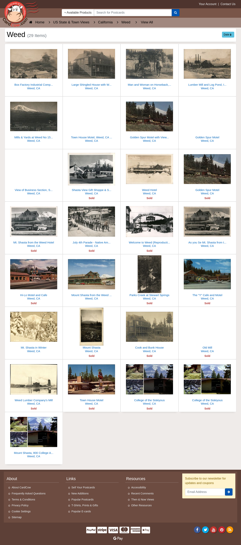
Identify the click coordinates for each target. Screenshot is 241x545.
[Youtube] (214, 529)
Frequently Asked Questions (29, 493)
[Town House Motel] (91, 383)
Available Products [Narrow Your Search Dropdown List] (78, 12)
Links (71, 478)
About (12, 478)
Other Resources (141, 505)
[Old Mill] (207, 331)
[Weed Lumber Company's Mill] (34, 383)
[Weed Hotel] (149, 173)
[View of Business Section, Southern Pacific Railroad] (34, 173)
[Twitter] (205, 529)
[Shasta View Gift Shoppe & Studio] (91, 173)
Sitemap (17, 517)
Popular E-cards (81, 511)
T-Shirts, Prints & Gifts (85, 505)
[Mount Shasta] (91, 331)
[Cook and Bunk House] (149, 331)
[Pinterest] (222, 529)
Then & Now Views (142, 499)
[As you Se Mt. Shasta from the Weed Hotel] (207, 226)
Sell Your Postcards (83, 487)
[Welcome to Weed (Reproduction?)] (149, 226)
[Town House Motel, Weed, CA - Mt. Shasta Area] (91, 120)
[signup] (229, 492)
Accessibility (138, 487)
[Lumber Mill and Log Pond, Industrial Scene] (207, 68)
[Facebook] (197, 529)
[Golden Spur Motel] (207, 120)
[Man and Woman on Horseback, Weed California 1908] (149, 68)
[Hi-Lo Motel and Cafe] (34, 278)
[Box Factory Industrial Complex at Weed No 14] (34, 68)
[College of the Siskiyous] (149, 383)
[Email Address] (205, 492)
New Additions (80, 493)
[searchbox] (133, 12)
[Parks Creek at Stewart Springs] (149, 278)
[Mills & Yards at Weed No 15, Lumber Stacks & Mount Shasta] (34, 120)
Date (227, 34)
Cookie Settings (21, 511)
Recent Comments (142, 493)
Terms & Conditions (23, 499)
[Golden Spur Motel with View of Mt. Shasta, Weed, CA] (149, 120)
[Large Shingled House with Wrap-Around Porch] (91, 68)
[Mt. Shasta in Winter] (34, 331)
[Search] (175, 12)
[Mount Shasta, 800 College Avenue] (34, 436)
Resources (135, 478)
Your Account (208, 4)
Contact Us (227, 4)
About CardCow (21, 487)
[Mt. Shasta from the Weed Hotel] (34, 226)
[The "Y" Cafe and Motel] (207, 278)
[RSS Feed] (230, 529)
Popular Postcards (83, 499)
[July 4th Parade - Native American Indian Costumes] (91, 226)
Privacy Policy (20, 505)
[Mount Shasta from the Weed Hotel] (91, 278)
